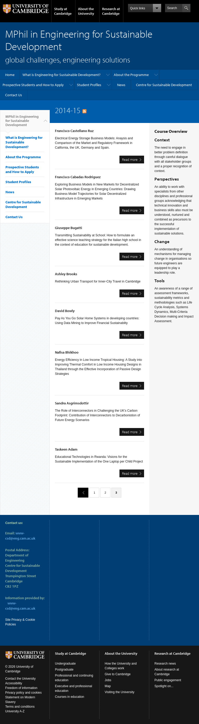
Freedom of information (21, 688)
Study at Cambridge (63, 11)
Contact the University (20, 678)
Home (10, 74)
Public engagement (167, 680)
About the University (86, 11)
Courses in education (69, 697)
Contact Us (13, 95)
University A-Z (15, 711)
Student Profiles (89, 84)
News (121, 84)
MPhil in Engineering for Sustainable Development (22, 122)
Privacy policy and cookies (23, 692)
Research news (165, 663)
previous (81, 492)
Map (108, 686)
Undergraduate (65, 663)
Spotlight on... (163, 686)
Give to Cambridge (118, 674)
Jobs (108, 680)
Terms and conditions (19, 706)
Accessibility (13, 683)
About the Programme (131, 74)
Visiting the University (119, 692)
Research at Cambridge (111, 11)
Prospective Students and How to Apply (33, 84)
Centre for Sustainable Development (164, 84)
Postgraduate (64, 669)
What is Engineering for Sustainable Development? (62, 74)
